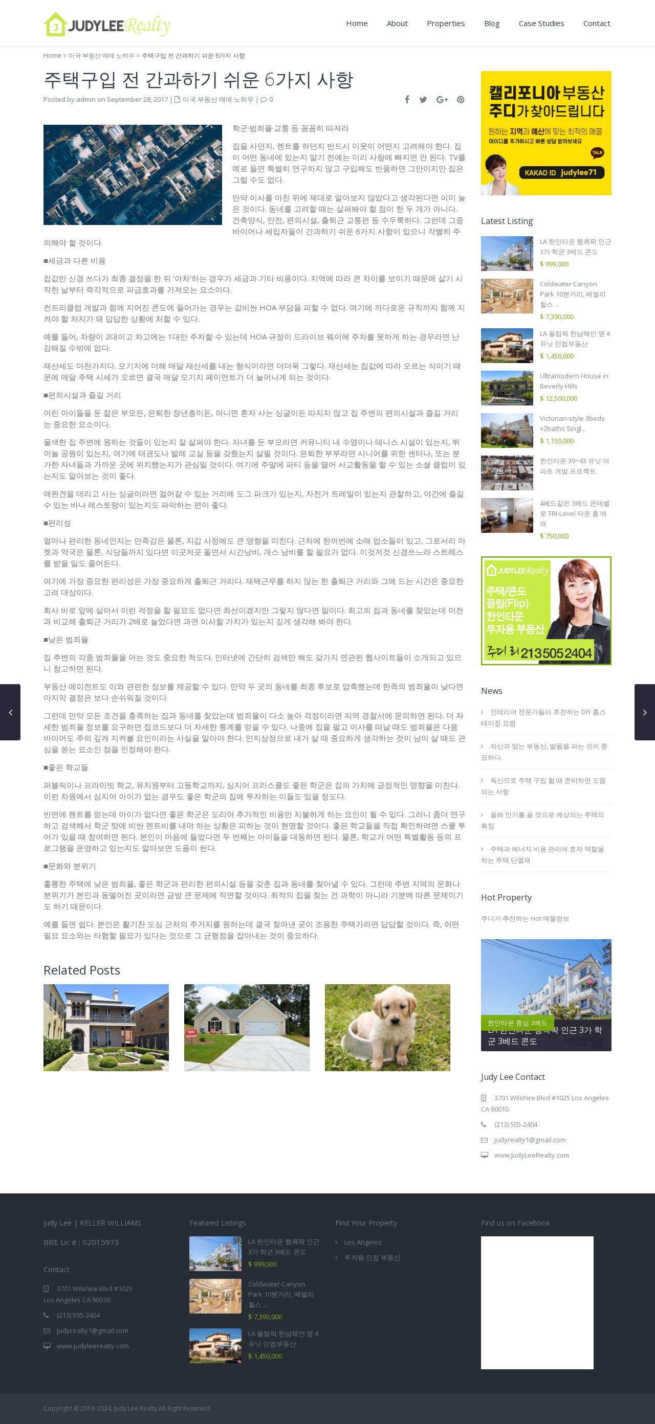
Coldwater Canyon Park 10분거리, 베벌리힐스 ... (573, 294)
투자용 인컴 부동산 (372, 1257)
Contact (596, 23)
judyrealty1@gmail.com (530, 1139)
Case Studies (541, 23)
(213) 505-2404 (515, 1124)
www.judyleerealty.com (93, 1345)
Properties (446, 23)
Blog (492, 23)
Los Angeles (363, 1242)
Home (357, 23)
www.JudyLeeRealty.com (532, 1155)
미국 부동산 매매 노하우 (102, 55)
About (397, 23)
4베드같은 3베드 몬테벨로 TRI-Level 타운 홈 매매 (575, 513)
